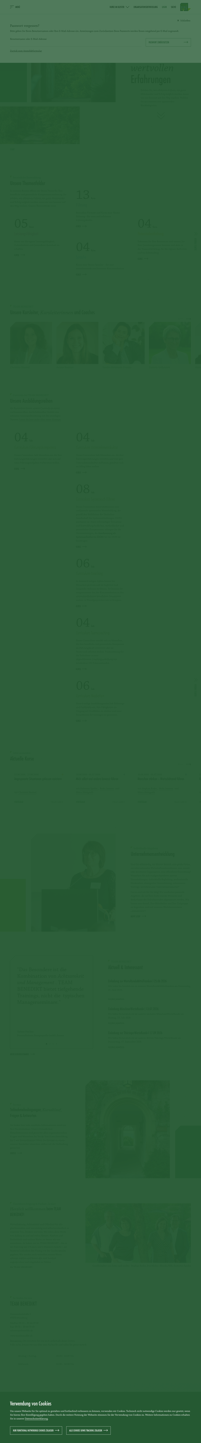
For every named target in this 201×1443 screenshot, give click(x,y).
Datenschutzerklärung (36, 1419)
